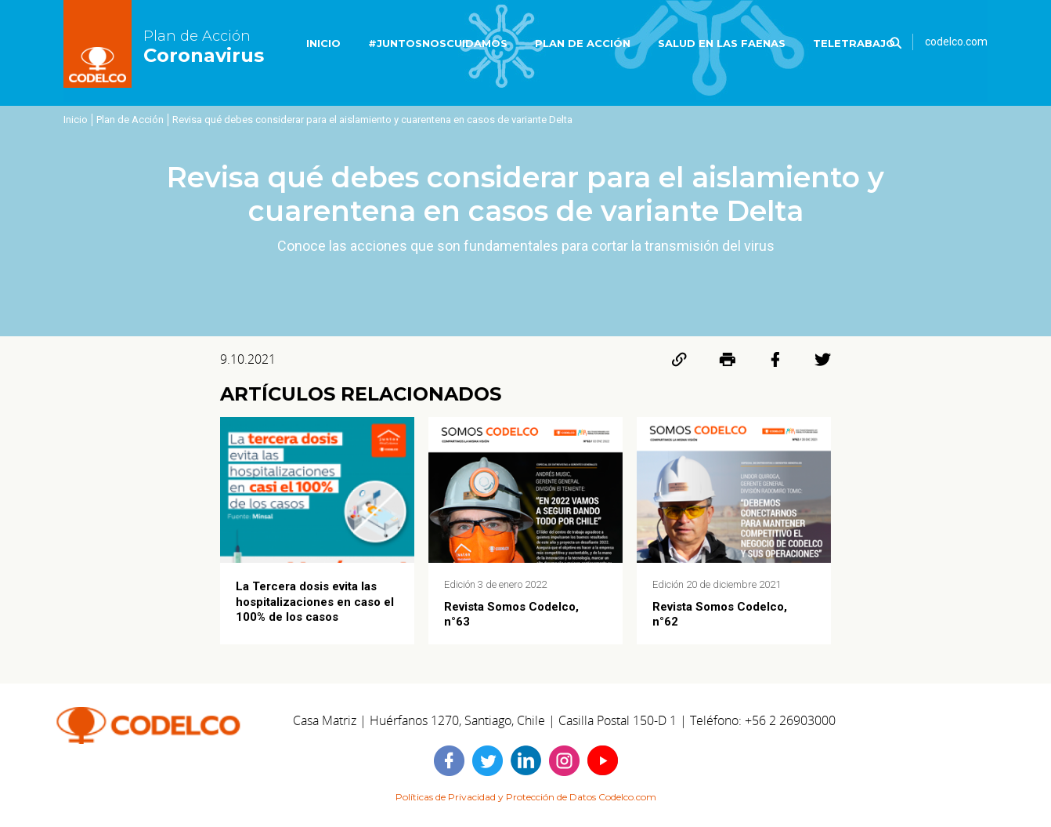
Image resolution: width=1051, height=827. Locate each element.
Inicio (75, 119)
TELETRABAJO (854, 43)
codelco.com (956, 41)
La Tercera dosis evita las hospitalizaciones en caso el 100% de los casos (315, 601)
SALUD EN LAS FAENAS (722, 43)
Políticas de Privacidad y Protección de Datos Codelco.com (525, 797)
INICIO (323, 43)
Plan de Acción (130, 119)
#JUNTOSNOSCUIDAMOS (437, 43)
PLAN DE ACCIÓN (582, 43)
